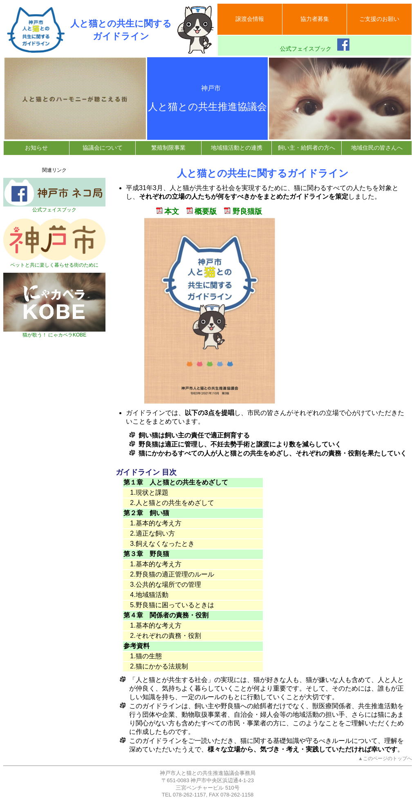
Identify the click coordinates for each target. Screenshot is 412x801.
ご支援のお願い (379, 19)
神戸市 (208, 88)
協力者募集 (314, 19)
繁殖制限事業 (168, 147)
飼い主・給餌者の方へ (306, 147)
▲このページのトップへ (385, 758)
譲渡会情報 (249, 19)
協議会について (103, 147)
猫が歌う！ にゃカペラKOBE (54, 332)
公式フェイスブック (314, 45)
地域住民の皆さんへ (377, 147)
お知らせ (36, 147)
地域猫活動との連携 (236, 147)
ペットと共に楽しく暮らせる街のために (54, 262)
